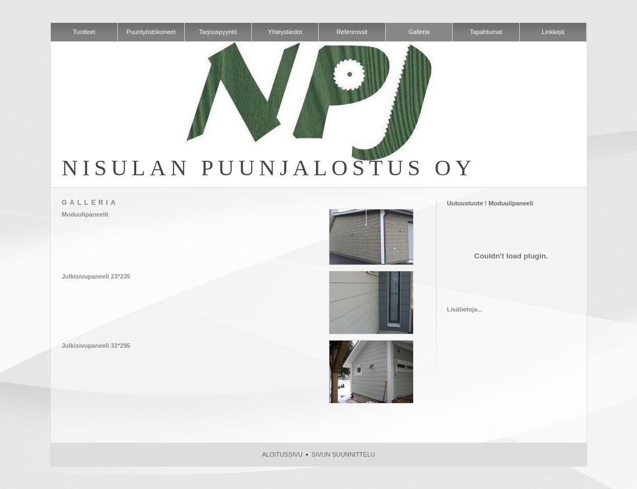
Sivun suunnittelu (343, 454)
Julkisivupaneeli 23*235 (96, 276)
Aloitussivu (282, 454)
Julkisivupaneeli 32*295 (96, 345)
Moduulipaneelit (85, 214)
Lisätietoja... (465, 309)
